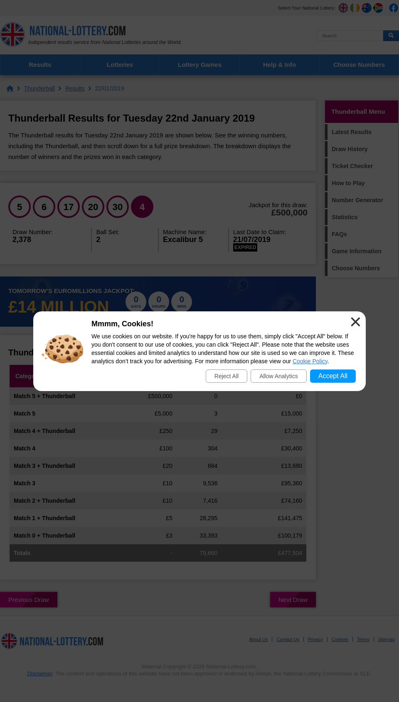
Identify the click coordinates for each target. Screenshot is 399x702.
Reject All (226, 376)
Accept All (332, 375)
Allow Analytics (278, 376)
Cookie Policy (310, 361)
